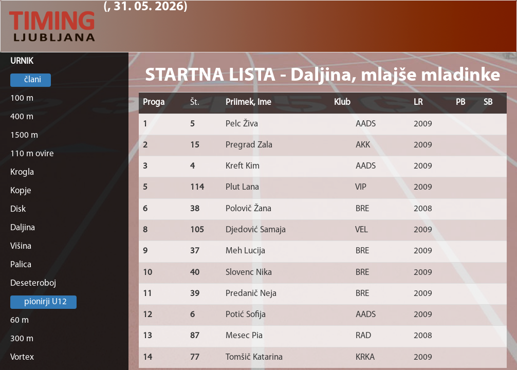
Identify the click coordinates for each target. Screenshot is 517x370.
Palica (20, 265)
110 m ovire (32, 154)
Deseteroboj (33, 283)
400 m (21, 117)
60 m (19, 320)
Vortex (22, 357)
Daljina (22, 228)
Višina (20, 246)
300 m (21, 339)
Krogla (22, 172)
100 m (21, 98)
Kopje (20, 191)
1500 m (24, 135)
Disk (18, 209)
